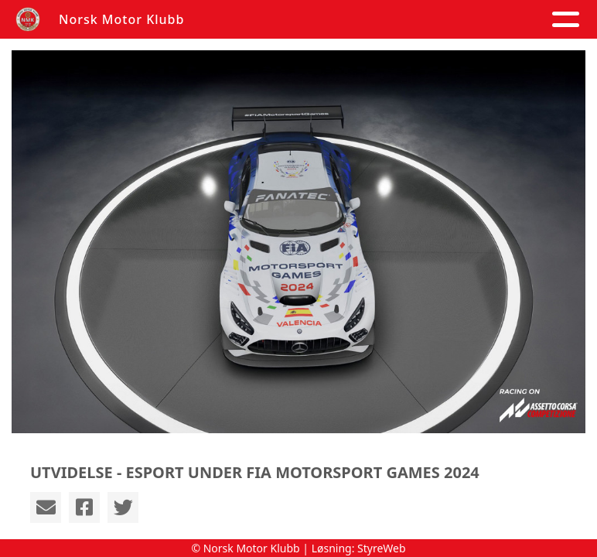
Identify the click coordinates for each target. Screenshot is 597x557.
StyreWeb (381, 548)
